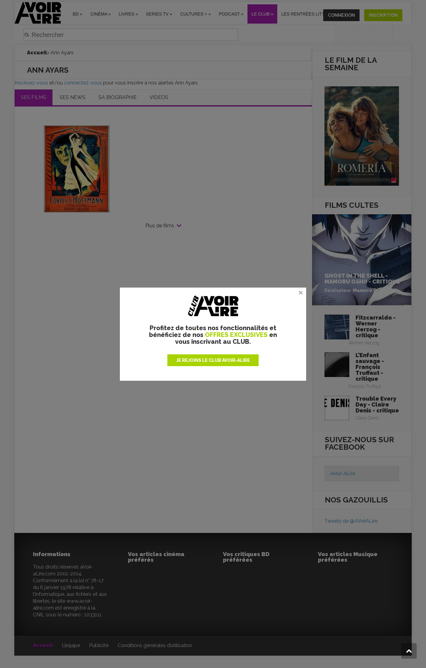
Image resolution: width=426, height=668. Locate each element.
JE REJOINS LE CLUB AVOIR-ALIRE (213, 360)
